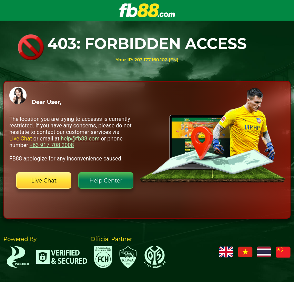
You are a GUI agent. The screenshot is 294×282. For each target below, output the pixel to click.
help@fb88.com (80, 138)
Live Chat (20, 138)
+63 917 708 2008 (52, 145)
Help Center (105, 180)
